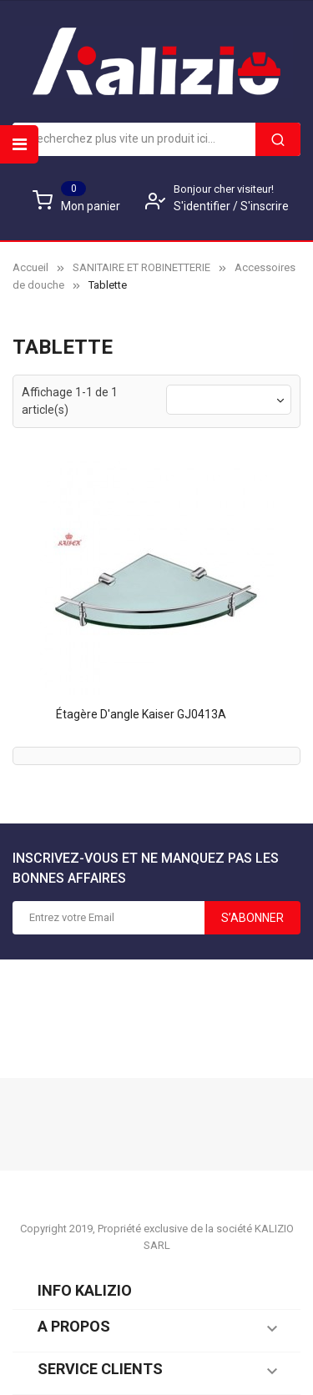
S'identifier (203, 206)
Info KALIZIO (85, 1290)
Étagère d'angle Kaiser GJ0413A (141, 714)
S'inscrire (264, 206)
